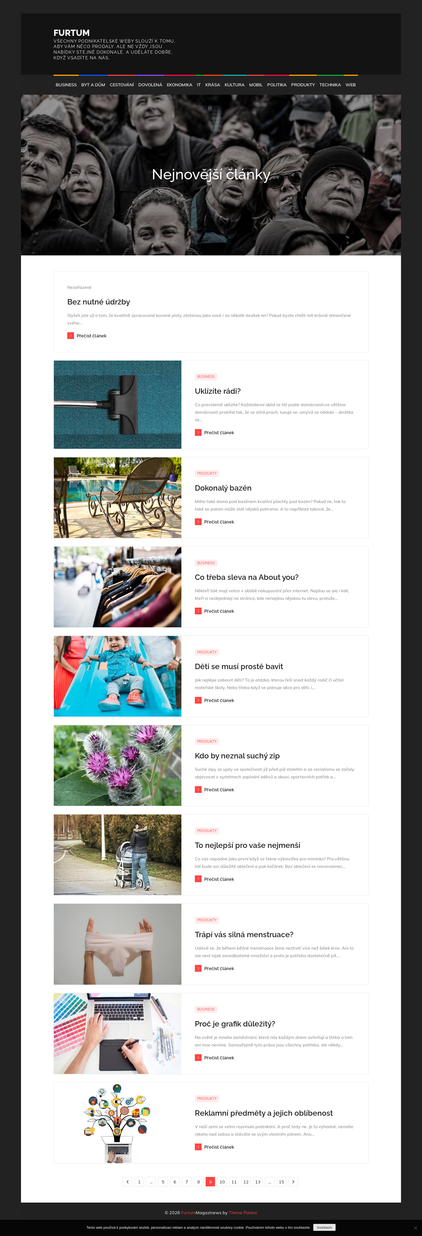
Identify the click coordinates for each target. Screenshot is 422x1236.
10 (222, 1181)
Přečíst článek (87, 335)
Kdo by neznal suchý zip (237, 755)
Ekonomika (179, 84)
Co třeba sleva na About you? (247, 577)
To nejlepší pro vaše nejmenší (247, 845)
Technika (330, 84)
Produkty (303, 84)
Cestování (122, 84)
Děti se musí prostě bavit (239, 666)
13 (258, 1181)
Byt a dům (93, 84)
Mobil (256, 84)
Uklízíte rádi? (218, 391)
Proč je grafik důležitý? (235, 1023)
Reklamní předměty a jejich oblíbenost (264, 1113)
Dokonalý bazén (223, 488)
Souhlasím (324, 1228)
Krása (212, 84)
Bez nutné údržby (98, 301)
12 (246, 1181)
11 (234, 1181)
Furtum (72, 33)
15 (281, 1181)
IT (199, 84)
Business (66, 84)
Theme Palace (243, 1212)
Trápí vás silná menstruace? (244, 934)
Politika (277, 84)
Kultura (235, 84)
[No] (415, 1228)
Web (351, 84)
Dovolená (150, 84)
